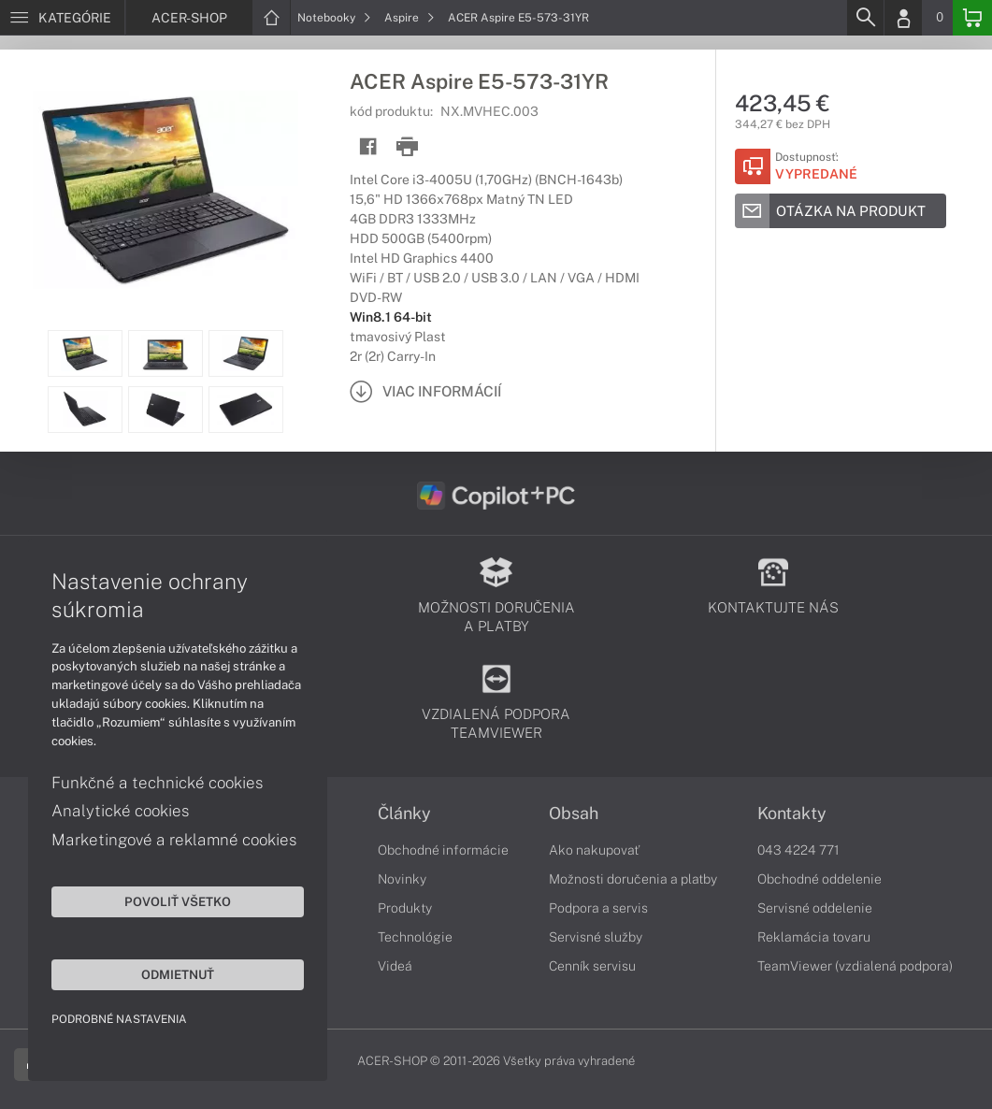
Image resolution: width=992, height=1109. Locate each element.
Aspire (409, 17)
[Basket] (972, 18)
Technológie (415, 936)
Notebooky (334, 17)
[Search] (865, 18)
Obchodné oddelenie (819, 878)
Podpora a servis (598, 907)
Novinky (402, 878)
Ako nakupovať (594, 850)
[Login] (903, 18)
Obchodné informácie (443, 850)
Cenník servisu (592, 965)
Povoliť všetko (177, 901)
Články (404, 813)
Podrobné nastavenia (119, 1019)
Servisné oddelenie (814, 907)
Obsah (573, 813)
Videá (395, 965)
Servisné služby (595, 936)
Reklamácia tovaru (813, 936)
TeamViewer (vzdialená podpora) (855, 965)
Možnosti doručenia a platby (633, 878)
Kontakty (792, 813)
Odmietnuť (177, 974)
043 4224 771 (798, 850)
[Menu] (62, 18)
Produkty (405, 907)
